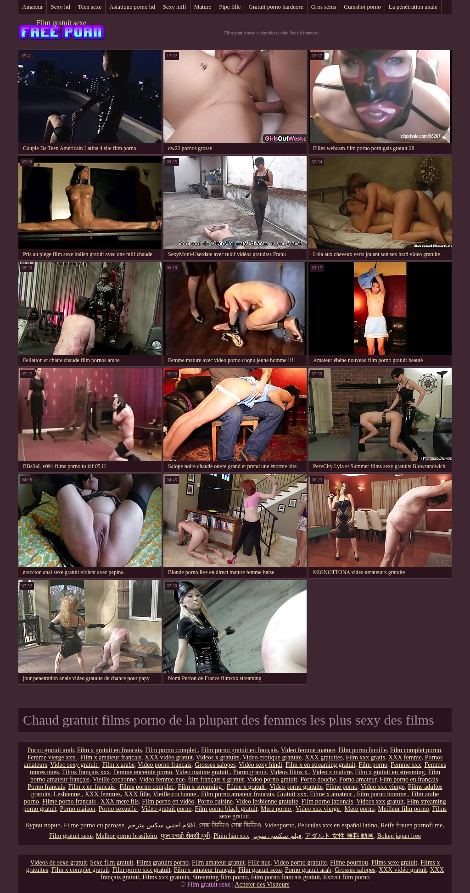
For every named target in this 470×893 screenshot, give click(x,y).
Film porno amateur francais (237, 794)
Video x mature (332, 772)
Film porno (372, 764)
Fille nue (259, 862)
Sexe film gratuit (111, 862)
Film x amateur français (204, 869)
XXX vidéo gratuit (169, 757)
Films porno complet (146, 786)
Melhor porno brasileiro (126, 835)
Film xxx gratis (365, 757)
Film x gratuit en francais (109, 750)
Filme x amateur (331, 794)
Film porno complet (171, 750)
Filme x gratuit (247, 786)
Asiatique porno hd (132, 6)
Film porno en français (409, 779)
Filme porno (342, 786)
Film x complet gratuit (80, 869)
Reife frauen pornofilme (411, 825)
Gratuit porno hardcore (276, 6)
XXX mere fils (120, 801)
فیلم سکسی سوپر (277, 835)
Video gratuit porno (166, 808)
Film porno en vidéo (168, 801)
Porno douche (318, 779)
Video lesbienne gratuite (267, 801)
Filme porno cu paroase (94, 825)
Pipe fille (230, 6)
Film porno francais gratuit (285, 877)
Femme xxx (406, 764)
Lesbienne (68, 794)
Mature (203, 6)
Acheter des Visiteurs (262, 884)
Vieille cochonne (114, 779)
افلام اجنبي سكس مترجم (162, 825)
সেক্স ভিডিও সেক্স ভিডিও (229, 825)
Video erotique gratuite (272, 757)
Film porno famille (362, 750)
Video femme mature (308, 750)
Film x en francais (92, 786)
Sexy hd (60, 6)
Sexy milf (174, 6)
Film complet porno (415, 750)
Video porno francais (164, 764)
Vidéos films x (289, 772)
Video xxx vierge (383, 786)
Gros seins (323, 6)
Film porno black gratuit (226, 808)
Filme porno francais (69, 801)
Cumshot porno (362, 6)
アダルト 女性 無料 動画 (339, 835)
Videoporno (279, 825)
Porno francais (46, 786)
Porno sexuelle (118, 808)
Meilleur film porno (403, 808)
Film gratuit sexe (61, 23)
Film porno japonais (327, 801)
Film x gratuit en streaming (390, 772)
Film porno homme (382, 794)
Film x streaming (201, 786)
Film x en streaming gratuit (320, 764)
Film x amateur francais (110, 757)
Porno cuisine (215, 801)
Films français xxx (86, 772)
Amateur (32, 6)
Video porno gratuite (296, 786)
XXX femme (405, 757)
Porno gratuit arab (51, 750)
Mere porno (276, 808)
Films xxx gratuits (165, 877)
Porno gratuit (250, 772)
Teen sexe (89, 6)
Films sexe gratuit (394, 862)
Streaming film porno (220, 877)
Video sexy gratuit (74, 764)
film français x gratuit (216, 779)
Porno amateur (357, 779)
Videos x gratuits (218, 757)
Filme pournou (349, 862)
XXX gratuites (323, 757)
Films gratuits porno (162, 862)
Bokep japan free (399, 835)
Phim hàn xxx (231, 835)
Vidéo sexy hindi (260, 764)
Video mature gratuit (202, 772)
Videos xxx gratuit (379, 801)
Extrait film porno (346, 877)
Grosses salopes (215, 764)
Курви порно (43, 825)
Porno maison (77, 808)
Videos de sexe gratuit (58, 862)
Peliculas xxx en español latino (337, 825)
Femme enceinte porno (142, 772)
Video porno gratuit (272, 779)
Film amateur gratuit (218, 862)
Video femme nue (162, 779)
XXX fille (137, 794)
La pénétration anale (413, 6)
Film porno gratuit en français (239, 750)
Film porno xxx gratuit (141, 869)
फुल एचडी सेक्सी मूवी (186, 835)
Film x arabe (118, 764)
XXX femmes (103, 794)
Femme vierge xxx (52, 757)
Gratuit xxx (292, 794)
